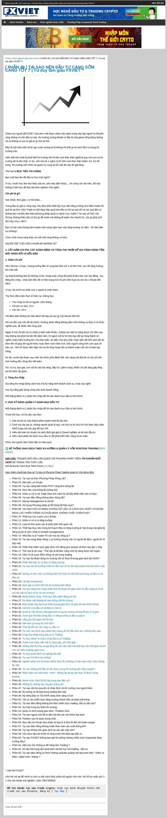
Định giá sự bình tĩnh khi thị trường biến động (46, 585)
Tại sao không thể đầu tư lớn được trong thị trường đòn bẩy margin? (58, 669)
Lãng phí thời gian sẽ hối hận (37, 619)
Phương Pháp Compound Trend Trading (86, 22)
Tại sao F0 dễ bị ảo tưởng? (36, 657)
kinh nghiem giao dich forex (25, 58)
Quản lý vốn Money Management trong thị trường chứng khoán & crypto (60, 612)
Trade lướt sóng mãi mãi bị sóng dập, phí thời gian (49, 642)
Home (8, 58)
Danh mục (32, 22)
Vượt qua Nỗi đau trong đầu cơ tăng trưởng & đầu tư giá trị (53, 615)
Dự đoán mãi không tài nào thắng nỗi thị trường (47, 600)
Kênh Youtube (16, 22)
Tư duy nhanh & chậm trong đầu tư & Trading (46, 638)
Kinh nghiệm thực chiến (52, 22)
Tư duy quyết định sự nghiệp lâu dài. (41, 653)
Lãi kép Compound (32, 581)
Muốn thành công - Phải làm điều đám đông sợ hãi (49, 596)
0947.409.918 (158, 3)
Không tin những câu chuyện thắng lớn (43, 684)
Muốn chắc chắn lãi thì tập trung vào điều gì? (46, 680)
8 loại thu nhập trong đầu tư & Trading (42, 634)
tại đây (48, 466)
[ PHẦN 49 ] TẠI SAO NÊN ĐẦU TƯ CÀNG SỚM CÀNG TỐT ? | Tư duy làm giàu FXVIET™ (49, 69)
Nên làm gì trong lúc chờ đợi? (38, 623)
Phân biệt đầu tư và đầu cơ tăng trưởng (43, 562)
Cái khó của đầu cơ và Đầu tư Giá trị (42, 608)
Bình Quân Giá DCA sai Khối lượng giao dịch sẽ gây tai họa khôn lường (60, 604)
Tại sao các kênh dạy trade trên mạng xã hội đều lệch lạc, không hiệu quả (61, 631)
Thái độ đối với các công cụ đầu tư (40, 627)
